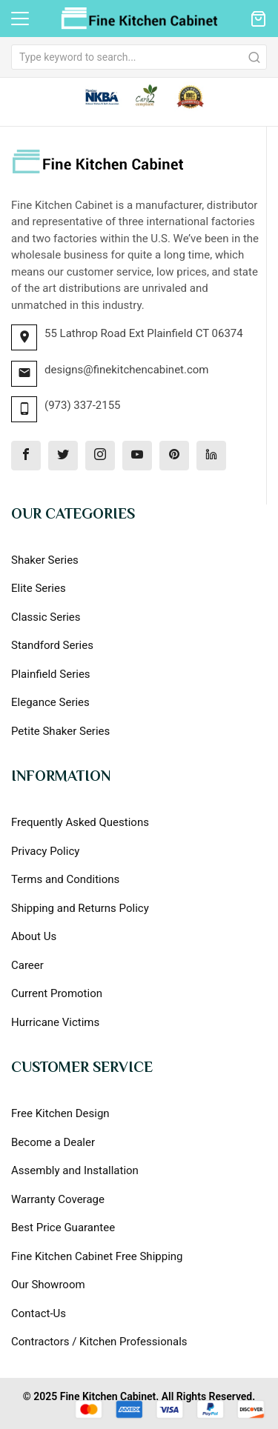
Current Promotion (56, 993)
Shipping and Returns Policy (80, 908)
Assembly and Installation (75, 1170)
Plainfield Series (50, 674)
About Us (33, 936)
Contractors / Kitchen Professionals (99, 1341)
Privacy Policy (45, 851)
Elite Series (38, 588)
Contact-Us (38, 1313)
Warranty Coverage (58, 1199)
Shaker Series (45, 560)
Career (27, 965)
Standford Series (52, 645)
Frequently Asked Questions (80, 822)
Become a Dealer (53, 1142)
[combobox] (139, 57)
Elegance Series (50, 702)
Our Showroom (48, 1284)
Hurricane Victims (55, 1022)
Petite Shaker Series (60, 731)
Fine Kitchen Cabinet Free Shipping (96, 1256)
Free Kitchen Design (60, 1113)
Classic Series (46, 617)
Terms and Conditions (65, 879)
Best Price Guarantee (63, 1227)
